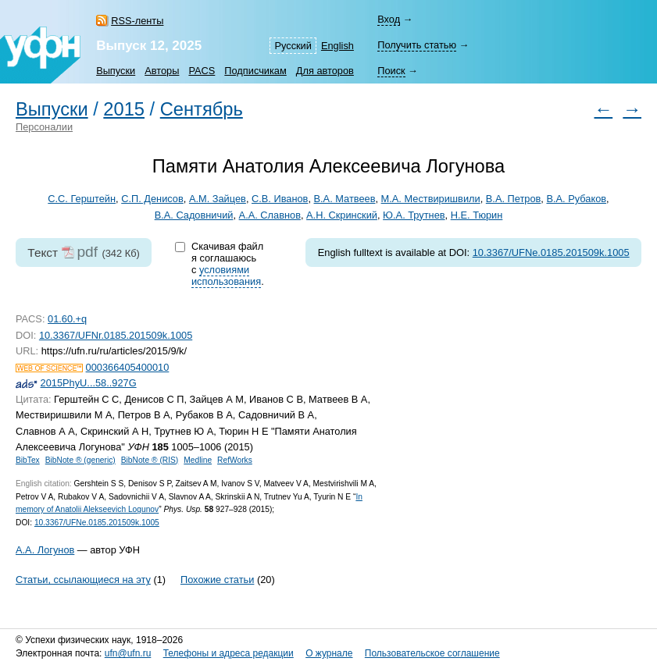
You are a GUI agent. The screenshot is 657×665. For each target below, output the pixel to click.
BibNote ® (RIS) (150, 460)
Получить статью (416, 45)
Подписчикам (255, 70)
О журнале (328, 653)
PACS (201, 70)
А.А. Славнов (270, 215)
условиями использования (226, 275)
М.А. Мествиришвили (430, 198)
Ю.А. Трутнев (414, 215)
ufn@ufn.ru (128, 653)
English (337, 46)
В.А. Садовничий (194, 215)
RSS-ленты (137, 21)
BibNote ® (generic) (80, 460)
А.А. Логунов (45, 550)
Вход (388, 19)
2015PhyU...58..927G (89, 383)
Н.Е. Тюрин (477, 215)
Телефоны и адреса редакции (228, 653)
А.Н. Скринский (341, 215)
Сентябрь (201, 109)
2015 (124, 109)
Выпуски (115, 70)
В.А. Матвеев (345, 198)
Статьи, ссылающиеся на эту (83, 579)
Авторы (162, 70)
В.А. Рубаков (576, 198)
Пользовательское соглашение (432, 653)
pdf (87, 252)
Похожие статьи (217, 579)
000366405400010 (128, 367)
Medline (198, 460)
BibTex (28, 460)
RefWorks (234, 460)
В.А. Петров (513, 198)
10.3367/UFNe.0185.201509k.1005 (551, 252)
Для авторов (325, 70)
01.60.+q (67, 319)
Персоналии (44, 127)
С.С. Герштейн (82, 198)
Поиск (391, 70)
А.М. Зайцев (217, 198)
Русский (292, 46)
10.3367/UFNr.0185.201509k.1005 (115, 335)
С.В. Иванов (280, 198)
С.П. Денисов (152, 198)
